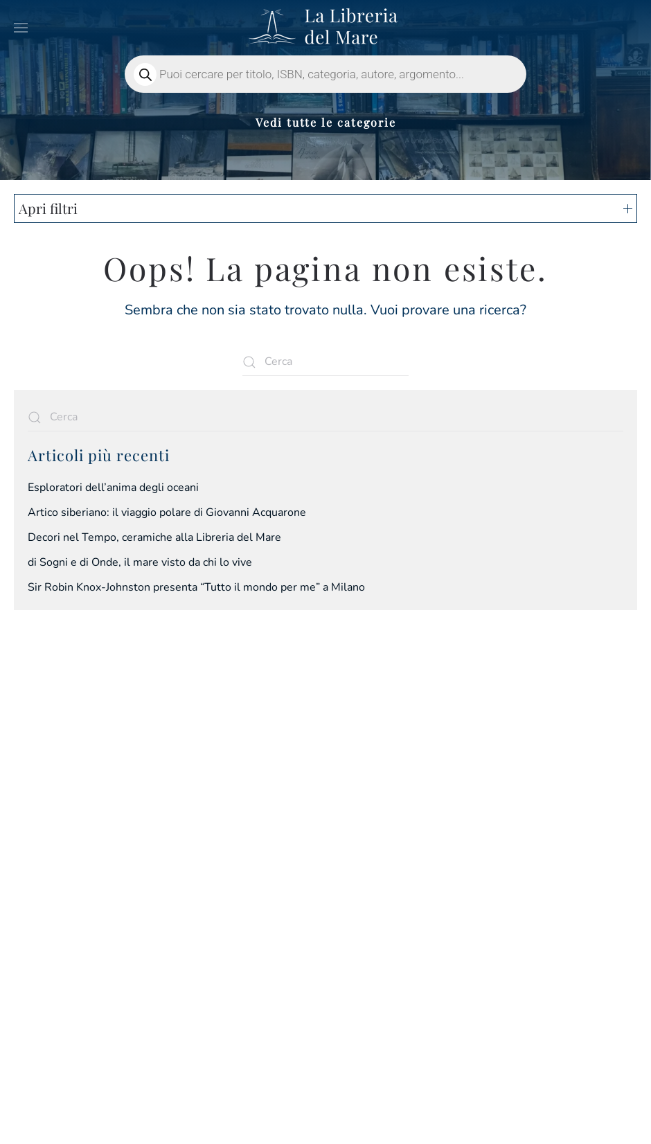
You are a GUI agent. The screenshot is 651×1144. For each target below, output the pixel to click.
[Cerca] (325, 362)
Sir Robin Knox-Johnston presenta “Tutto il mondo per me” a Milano (196, 587)
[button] (21, 27)
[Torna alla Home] (325, 27)
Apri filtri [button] (325, 208)
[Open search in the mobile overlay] (325, 74)
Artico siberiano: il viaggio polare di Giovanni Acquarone (167, 512)
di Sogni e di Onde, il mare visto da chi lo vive (140, 562)
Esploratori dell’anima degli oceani (113, 487)
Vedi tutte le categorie (326, 122)
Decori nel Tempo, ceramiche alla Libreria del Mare (154, 537)
